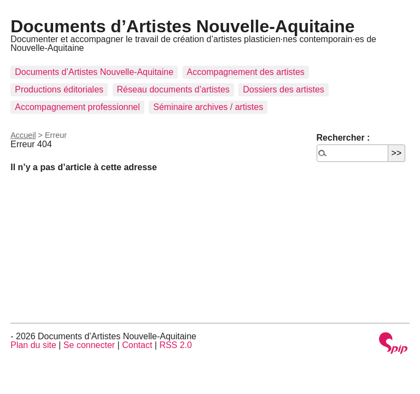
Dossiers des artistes (283, 89)
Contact (137, 345)
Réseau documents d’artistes (173, 89)
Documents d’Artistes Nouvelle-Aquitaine (182, 26)
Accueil (23, 135)
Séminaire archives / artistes (208, 107)
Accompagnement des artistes (246, 72)
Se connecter (89, 345)
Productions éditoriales (59, 89)
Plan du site (33, 345)
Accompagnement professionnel (77, 107)
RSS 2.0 (175, 345)
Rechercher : (343, 137)
